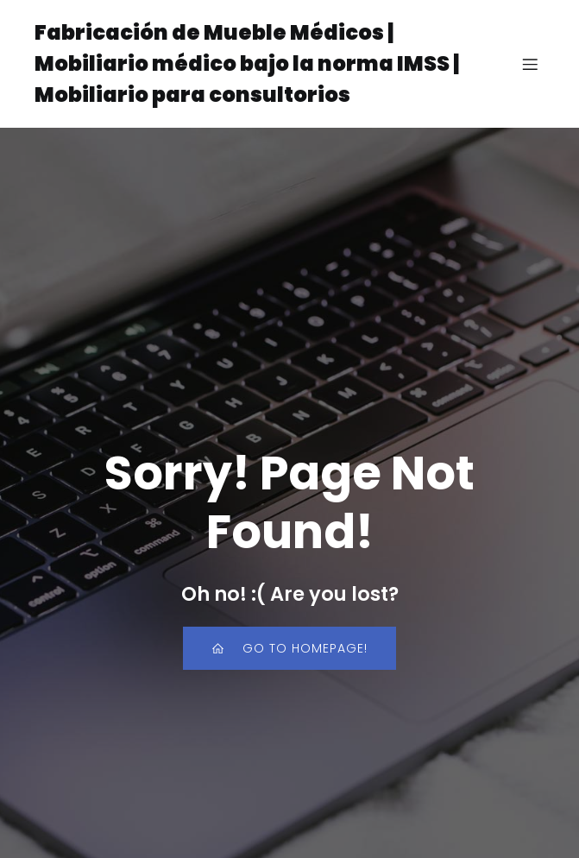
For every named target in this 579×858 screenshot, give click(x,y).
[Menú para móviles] (529, 64)
